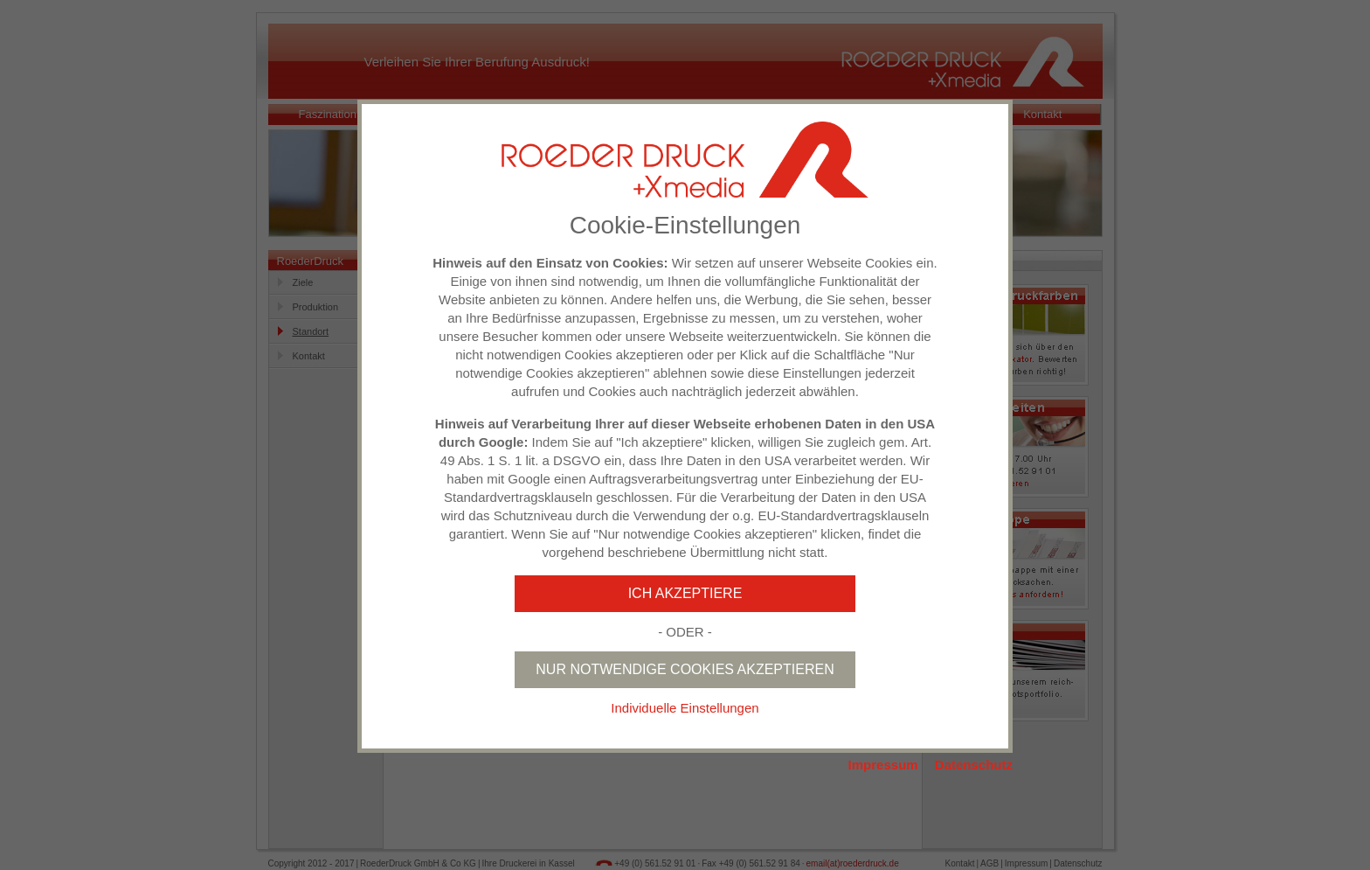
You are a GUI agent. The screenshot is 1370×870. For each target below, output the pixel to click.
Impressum (883, 764)
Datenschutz (974, 764)
